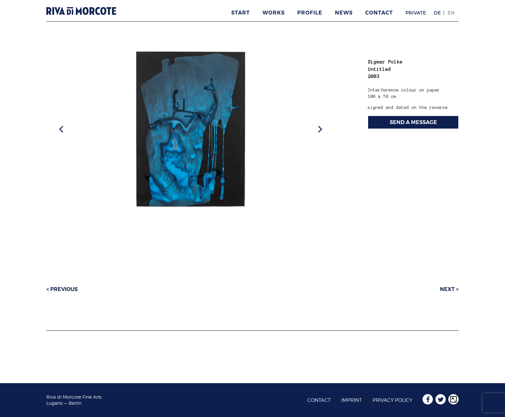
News (344, 13)
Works (273, 13)
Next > (449, 289)
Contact (379, 13)
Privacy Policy (392, 400)
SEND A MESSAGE (413, 122)
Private (415, 12)
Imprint (351, 400)
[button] (61, 129)
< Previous (62, 289)
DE (437, 12)
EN (451, 12)
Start (240, 13)
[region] (190, 129)
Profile (309, 13)
